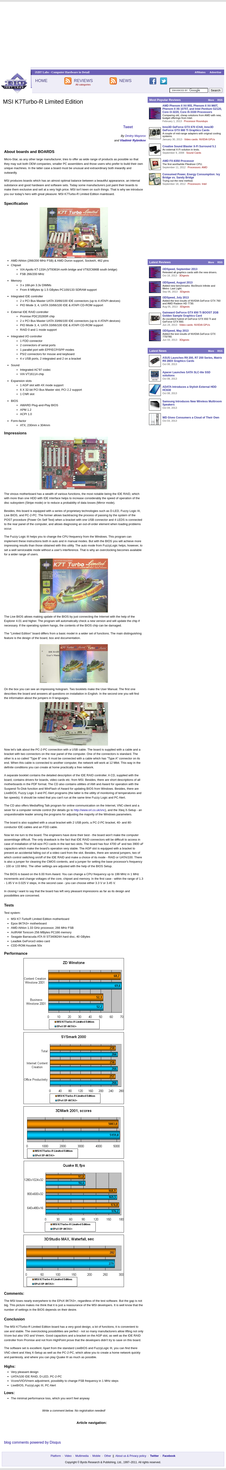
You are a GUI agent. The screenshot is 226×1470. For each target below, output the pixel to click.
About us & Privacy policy (130, 1455)
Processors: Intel (197, 184)
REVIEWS (83, 80)
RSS (220, 100)
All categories (82, 84)
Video (68, 1455)
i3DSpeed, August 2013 (177, 282)
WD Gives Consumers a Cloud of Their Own (190, 417)
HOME (41, 80)
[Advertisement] (113, 34)
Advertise (215, 72)
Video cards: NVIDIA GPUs (199, 139)
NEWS (125, 80)
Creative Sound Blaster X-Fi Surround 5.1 (189, 146)
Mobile (96, 1455)
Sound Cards (193, 152)
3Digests (184, 275)
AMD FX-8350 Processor (178, 161)
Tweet (128, 127)
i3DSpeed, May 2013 (175, 330)
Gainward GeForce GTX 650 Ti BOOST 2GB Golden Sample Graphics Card (190, 314)
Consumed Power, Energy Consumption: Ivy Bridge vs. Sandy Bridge (191, 176)
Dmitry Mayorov (135, 136)
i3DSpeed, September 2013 (179, 269)
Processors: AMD (197, 167)
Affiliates (200, 72)
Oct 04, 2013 (169, 407)
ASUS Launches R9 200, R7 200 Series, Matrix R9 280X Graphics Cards (192, 359)
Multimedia (82, 1455)
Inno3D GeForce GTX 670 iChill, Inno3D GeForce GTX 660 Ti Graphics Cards (187, 128)
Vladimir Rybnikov (133, 140)
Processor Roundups (196, 121)
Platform (56, 1455)
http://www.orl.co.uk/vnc (89, 810)
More (211, 100)
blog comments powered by (32, 1442)
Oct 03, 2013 (169, 420)
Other (107, 1455)
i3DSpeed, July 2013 (175, 297)
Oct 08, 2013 (169, 364)
